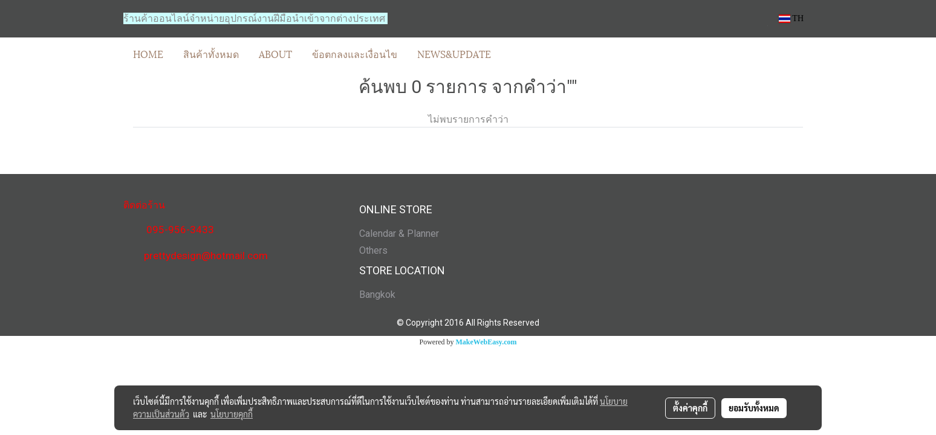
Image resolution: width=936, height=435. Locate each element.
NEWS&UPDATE (454, 53)
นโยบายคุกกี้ (231, 413)
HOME (148, 53)
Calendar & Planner (399, 233)
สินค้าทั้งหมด (211, 53)
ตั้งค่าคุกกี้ (690, 407)
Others (373, 250)
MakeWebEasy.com (486, 342)
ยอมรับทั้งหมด (754, 407)
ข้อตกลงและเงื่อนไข (354, 53)
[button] (511, 54)
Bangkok (377, 294)
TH (791, 18)
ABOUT (275, 53)
